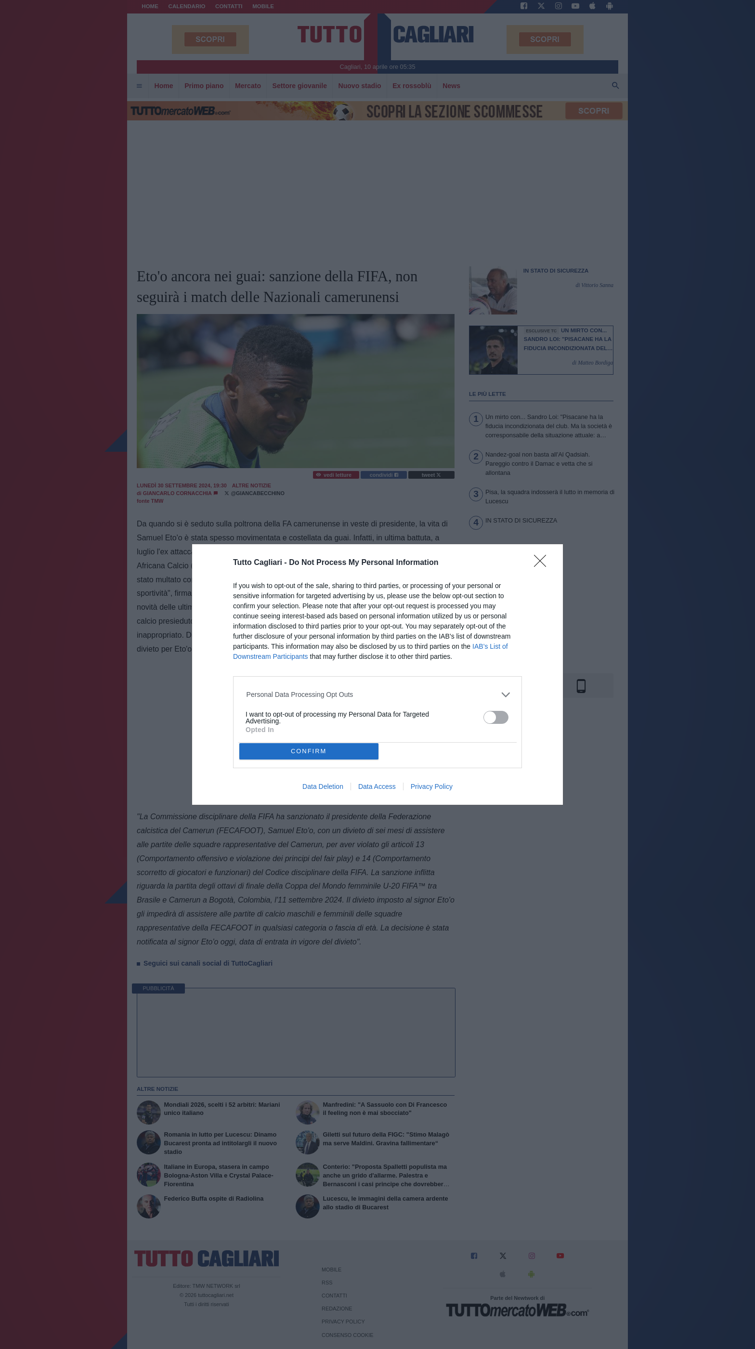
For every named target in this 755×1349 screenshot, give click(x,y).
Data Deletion (322, 786)
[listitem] (378, 695)
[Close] (543, 564)
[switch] (495, 717)
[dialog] (377, 674)
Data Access (377, 786)
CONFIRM (309, 751)
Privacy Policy (432, 786)
